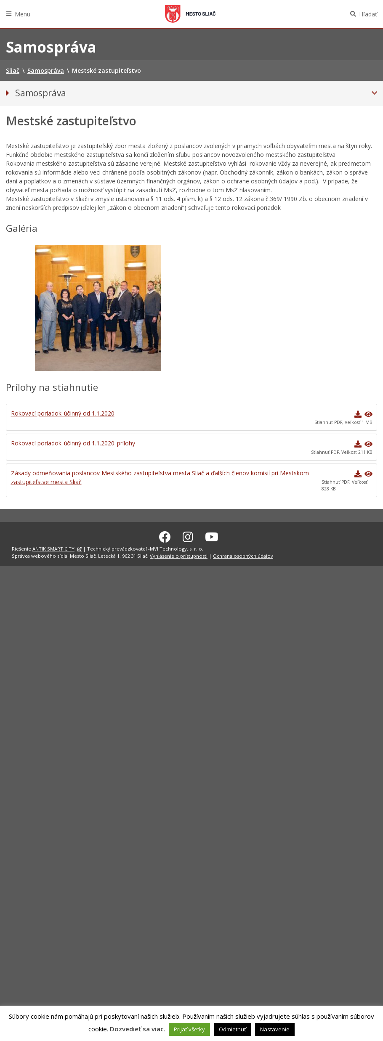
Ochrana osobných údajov (243, 554)
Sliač (190, 14)
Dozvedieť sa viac (137, 1029)
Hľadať (368, 14)
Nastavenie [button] (275, 1029)
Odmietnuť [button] (232, 1029)
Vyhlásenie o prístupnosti (178, 554)
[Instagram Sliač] (188, 535)
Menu (22, 14)
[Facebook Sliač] (165, 535)
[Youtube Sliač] (211, 535)
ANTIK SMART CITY (53, 547)
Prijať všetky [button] (189, 1029)
